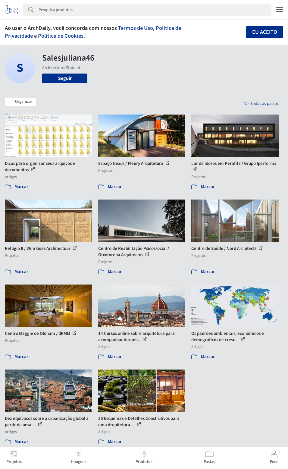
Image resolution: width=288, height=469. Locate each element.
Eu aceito (264, 32)
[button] (20, 102)
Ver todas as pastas (261, 104)
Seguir (65, 78)
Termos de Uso (135, 28)
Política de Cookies (60, 36)
